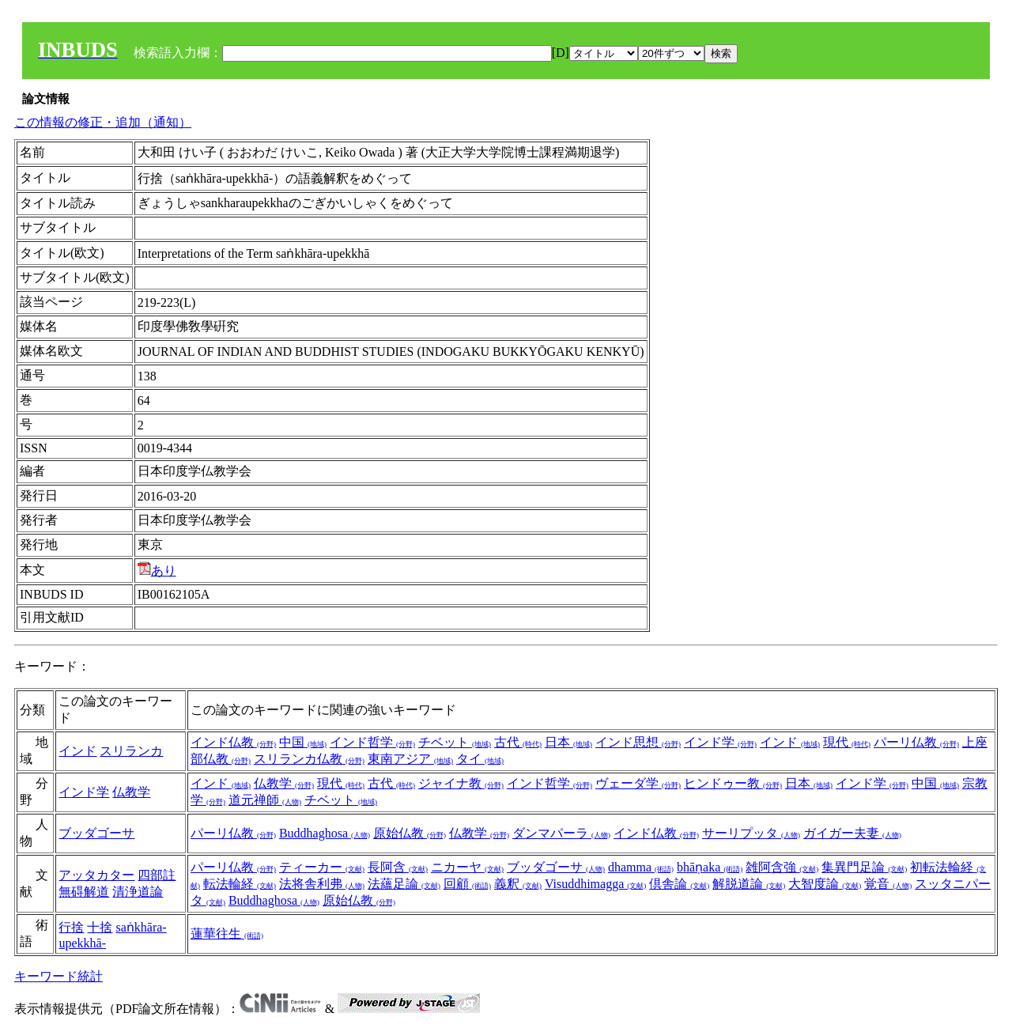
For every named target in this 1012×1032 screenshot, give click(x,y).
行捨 (71, 927)
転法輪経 (239, 883)
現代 (846, 742)
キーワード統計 (58, 976)
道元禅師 (264, 800)
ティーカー (321, 867)
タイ (480, 758)
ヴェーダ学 (638, 783)
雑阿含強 (782, 867)
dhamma (641, 867)
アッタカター (96, 875)
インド (77, 751)
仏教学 (131, 792)
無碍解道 (84, 891)
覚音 (888, 883)
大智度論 (824, 883)
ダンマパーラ (561, 833)
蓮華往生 (227, 933)
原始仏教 (409, 833)
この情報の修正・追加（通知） (102, 122)
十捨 (99, 927)
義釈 (518, 883)
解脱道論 (748, 883)
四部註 (157, 875)
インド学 (720, 742)
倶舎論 (679, 883)
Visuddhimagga (595, 883)
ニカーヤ (467, 867)
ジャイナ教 (461, 783)
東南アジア (410, 758)
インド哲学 (372, 742)
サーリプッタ (751, 833)
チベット (454, 742)
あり (157, 570)
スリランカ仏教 (309, 758)
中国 (303, 742)
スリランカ (131, 751)
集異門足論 (864, 867)
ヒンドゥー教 (733, 783)
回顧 (467, 883)
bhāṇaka (709, 867)
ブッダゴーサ (96, 833)
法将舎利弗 (321, 883)
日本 (568, 742)
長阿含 (398, 867)
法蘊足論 (404, 883)
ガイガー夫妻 (852, 833)
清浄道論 (137, 891)
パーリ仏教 (916, 742)
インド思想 (638, 742)
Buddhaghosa (324, 833)
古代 (518, 742)
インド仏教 (233, 742)
